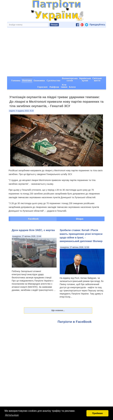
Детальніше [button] (12, 415)
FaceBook (33, 219)
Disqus (79, 219)
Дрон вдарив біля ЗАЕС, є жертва (33, 230)
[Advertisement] (56, 53)
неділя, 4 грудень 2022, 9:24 (21, 111)
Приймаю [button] (97, 413)
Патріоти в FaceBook (75, 321)
